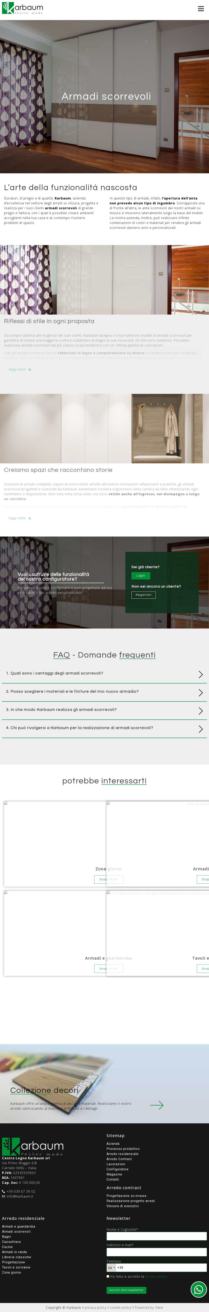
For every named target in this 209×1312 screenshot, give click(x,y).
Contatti (113, 1179)
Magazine (114, 1174)
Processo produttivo (123, 1149)
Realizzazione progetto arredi (131, 1201)
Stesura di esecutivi (123, 1206)
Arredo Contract (119, 1159)
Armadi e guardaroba (18, 1226)
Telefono (114, 1261)
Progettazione (13, 1262)
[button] (104, 674)
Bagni (6, 1237)
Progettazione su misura (126, 1196)
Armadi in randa (14, 1252)
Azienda (113, 1144)
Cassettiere (11, 1242)
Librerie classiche (16, 1257)
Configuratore (118, 1169)
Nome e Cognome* (122, 1229)
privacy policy (156, 1276)
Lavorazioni (116, 1164)
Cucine (7, 1247)
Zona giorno (11, 1272)
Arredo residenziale (123, 1154)
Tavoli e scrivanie (16, 1267)
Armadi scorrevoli (16, 1232)
